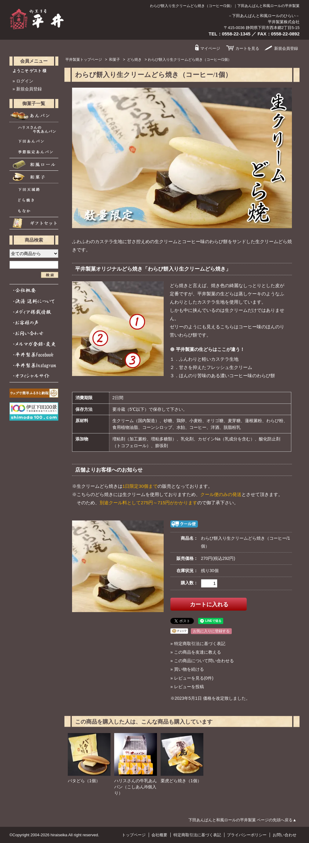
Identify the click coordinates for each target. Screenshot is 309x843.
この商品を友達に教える (197, 652)
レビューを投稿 (189, 686)
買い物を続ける (189, 669)
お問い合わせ (284, 835)
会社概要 (159, 835)
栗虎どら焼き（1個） (181, 780)
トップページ (134, 835)
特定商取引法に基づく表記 (199, 643)
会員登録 (286, 48)
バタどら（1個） (84, 780)
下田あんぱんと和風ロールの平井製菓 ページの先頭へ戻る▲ (242, 820)
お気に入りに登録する (211, 631)
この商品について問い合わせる (204, 660)
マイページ (210, 48)
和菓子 (114, 59)
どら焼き (134, 59)
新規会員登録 (29, 88)
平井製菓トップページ (83, 59)
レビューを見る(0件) (193, 678)
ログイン (24, 80)
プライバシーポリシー (247, 835)
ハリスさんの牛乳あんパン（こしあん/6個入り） (135, 786)
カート (247, 48)
